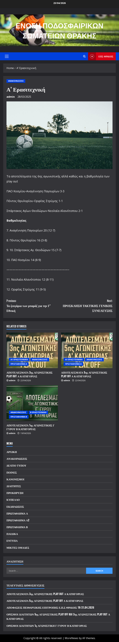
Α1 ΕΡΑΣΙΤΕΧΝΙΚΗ (19, 359)
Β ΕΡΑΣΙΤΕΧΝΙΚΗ (38, 412)
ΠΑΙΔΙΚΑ (12, 534)
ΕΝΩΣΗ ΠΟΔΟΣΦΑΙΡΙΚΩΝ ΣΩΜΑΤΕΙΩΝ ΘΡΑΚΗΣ (59, 30)
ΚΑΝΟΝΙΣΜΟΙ (15, 479)
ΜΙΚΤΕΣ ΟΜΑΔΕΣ (17, 547)
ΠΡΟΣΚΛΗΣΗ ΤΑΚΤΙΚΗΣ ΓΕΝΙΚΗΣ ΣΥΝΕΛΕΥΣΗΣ (86, 305)
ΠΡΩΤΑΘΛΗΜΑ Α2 (17, 520)
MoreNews (71, 638)
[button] (6, 56)
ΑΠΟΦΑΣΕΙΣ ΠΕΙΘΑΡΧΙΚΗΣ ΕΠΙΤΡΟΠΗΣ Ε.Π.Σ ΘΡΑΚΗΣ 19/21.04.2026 (50, 607)
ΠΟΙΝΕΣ (11, 472)
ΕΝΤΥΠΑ (12, 541)
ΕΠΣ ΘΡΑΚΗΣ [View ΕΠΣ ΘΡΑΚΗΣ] (100, 56)
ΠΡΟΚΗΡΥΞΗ (14, 493)
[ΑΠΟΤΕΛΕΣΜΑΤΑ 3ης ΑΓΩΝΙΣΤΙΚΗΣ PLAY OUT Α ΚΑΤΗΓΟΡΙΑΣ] (32, 350)
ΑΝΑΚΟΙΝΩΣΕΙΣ (16, 81)
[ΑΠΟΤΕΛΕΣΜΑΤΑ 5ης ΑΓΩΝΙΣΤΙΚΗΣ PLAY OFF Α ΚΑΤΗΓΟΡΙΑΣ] (87, 350)
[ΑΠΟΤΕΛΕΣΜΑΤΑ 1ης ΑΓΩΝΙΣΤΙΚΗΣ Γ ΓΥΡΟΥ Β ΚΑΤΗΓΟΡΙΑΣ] (32, 403)
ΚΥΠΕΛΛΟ (13, 500)
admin (10, 96)
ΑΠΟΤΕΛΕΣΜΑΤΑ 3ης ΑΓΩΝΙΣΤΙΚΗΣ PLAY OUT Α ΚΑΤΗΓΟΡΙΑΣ (29, 374)
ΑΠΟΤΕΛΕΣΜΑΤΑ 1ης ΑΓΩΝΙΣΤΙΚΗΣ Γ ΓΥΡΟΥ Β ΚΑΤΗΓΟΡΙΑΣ (30, 427)
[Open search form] (84, 56)
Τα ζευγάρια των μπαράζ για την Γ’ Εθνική (33, 305)
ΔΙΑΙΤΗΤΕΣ (13, 486)
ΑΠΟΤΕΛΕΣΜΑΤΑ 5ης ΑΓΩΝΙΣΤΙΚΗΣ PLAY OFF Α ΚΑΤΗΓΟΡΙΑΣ (84, 374)
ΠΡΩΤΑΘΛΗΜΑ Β (19, 416)
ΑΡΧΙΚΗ (11, 452)
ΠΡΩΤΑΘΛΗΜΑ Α (19, 364)
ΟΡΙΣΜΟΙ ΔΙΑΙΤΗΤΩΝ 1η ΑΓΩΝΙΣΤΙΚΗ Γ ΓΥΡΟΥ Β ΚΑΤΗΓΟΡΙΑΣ (46, 626)
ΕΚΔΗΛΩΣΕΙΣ (15, 507)
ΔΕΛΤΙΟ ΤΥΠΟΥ (16, 465)
